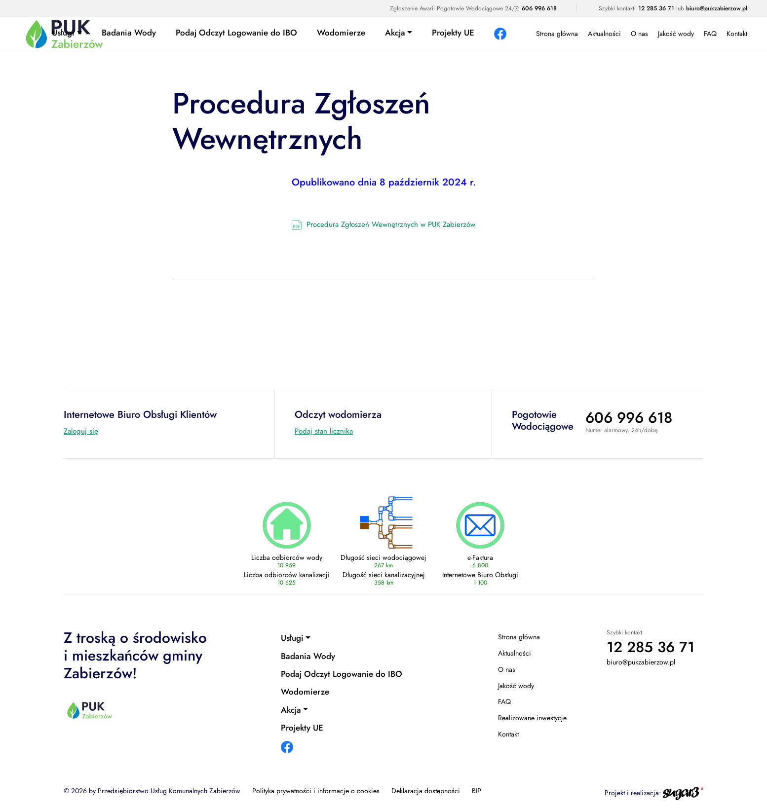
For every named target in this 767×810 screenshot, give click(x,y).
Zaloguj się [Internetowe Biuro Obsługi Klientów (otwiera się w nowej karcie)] (81, 431)
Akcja (395, 32)
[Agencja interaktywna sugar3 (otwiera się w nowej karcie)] (683, 792)
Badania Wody (129, 32)
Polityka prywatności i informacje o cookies (316, 791)
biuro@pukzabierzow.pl (716, 8)
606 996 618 (539, 8)
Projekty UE (453, 32)
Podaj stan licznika (324, 431)
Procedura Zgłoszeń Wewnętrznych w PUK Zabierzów (391, 224)
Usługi (63, 32)
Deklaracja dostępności (425, 791)
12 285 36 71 (656, 8)
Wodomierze (341, 32)
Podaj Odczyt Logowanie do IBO (236, 32)
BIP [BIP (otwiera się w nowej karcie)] (476, 791)
